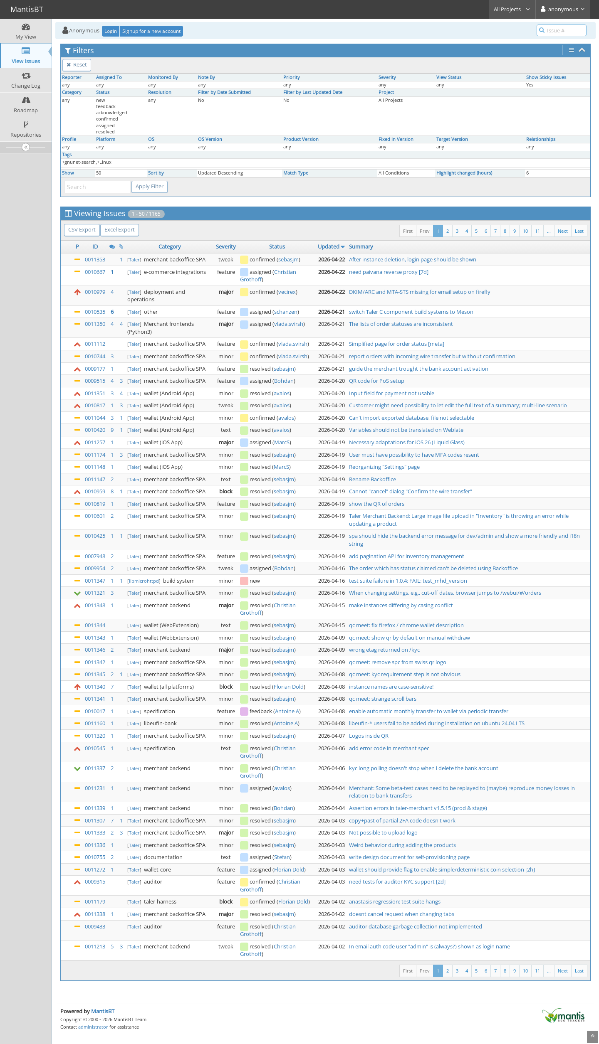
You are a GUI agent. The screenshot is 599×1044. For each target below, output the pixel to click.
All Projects (512, 9)
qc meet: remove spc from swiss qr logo (397, 662)
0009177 (95, 368)
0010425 (95, 535)
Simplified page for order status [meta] (396, 343)
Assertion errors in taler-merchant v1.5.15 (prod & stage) (418, 808)
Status (102, 92)
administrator (93, 1027)
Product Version (301, 139)
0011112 (95, 343)
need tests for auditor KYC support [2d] (397, 881)
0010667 (95, 272)
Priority (291, 77)
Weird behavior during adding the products (402, 845)
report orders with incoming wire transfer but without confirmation (432, 356)
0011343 (95, 637)
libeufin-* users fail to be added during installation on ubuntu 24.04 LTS (437, 723)
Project (386, 92)
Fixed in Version (396, 139)
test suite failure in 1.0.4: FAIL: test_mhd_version (408, 580)
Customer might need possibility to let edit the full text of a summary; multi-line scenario (458, 405)
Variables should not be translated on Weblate (406, 429)
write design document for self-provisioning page (409, 857)
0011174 (95, 454)
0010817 (95, 405)
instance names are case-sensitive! (391, 686)
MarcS (282, 442)
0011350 (95, 323)
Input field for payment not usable (391, 393)
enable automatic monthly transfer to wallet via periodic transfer (428, 711)
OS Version (210, 139)
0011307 (95, 820)
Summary (361, 246)
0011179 (95, 901)
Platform (105, 139)
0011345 (95, 674)
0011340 (95, 686)
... (549, 231)
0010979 (95, 291)
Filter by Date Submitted (224, 92)
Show (68, 173)
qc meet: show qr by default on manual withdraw (409, 637)
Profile (69, 139)
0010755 (95, 857)
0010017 (95, 711)
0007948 (95, 556)
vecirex (287, 291)
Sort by (156, 173)
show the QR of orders (376, 503)
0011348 (95, 605)
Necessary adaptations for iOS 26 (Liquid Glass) (407, 442)
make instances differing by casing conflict (401, 605)
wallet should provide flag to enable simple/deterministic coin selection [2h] (442, 869)
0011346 (95, 649)
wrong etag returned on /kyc (384, 649)
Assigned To (109, 77)
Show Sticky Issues (546, 77)
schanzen (285, 311)
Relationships (540, 139)
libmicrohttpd (144, 581)
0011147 (95, 479)
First (408, 231)
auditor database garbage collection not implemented (415, 926)
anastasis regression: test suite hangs (395, 901)
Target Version (452, 139)
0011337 (95, 768)
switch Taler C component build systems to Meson (411, 311)
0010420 (95, 429)
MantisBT (102, 1011)
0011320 (95, 735)
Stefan (282, 857)
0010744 (95, 356)
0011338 (95, 914)
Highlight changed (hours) (464, 173)
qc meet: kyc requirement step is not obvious (404, 674)
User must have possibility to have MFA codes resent (414, 454)
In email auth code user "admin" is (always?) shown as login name (429, 946)
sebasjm (288, 259)
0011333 (95, 832)
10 (525, 231)
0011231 (95, 788)
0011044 (95, 417)
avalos (282, 393)
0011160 (95, 723)
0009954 (95, 568)
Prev (425, 231)
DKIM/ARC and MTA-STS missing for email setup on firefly (419, 291)
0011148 (95, 466)
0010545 (95, 748)
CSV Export (82, 229)
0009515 (95, 380)
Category (72, 92)
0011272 (95, 869)
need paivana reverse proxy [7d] (388, 272)
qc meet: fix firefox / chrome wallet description (406, 625)
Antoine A (287, 711)
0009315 (95, 881)
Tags (67, 155)
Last (579, 231)
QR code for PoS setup (376, 380)
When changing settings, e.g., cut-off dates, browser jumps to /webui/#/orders (445, 592)
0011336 (95, 845)
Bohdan (284, 380)
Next (563, 231)
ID (95, 246)
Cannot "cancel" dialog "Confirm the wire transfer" (410, 491)
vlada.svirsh (288, 323)
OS (151, 139)
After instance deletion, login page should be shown (412, 259)
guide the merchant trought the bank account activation (418, 368)
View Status (448, 77)
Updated (328, 246)
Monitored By (163, 77)
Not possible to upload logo (383, 832)
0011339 (95, 808)
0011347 (95, 580)
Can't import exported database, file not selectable (411, 417)
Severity (387, 77)
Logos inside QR (369, 735)
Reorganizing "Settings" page (384, 466)
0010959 (95, 491)
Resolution (159, 92)
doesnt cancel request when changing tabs (401, 914)
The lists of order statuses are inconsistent (401, 323)
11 (537, 231)
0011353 (95, 259)
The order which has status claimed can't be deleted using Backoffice (433, 568)
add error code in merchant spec (389, 748)
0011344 (95, 625)
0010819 (95, 503)
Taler (134, 259)
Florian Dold (289, 686)
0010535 (95, 311)
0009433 (95, 926)
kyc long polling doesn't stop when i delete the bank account (423, 768)
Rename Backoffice (372, 479)
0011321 (95, 592)
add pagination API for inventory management (406, 556)
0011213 (95, 946)
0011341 (95, 698)
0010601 (95, 516)
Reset (77, 64)
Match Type (295, 173)
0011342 (95, 662)
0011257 (95, 442)
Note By (206, 77)
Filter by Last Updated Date (312, 92)
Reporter (72, 77)
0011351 (95, 393)
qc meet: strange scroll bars (382, 698)
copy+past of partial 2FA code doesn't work (402, 820)
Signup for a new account (151, 30)
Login (110, 30)
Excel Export (119, 229)
